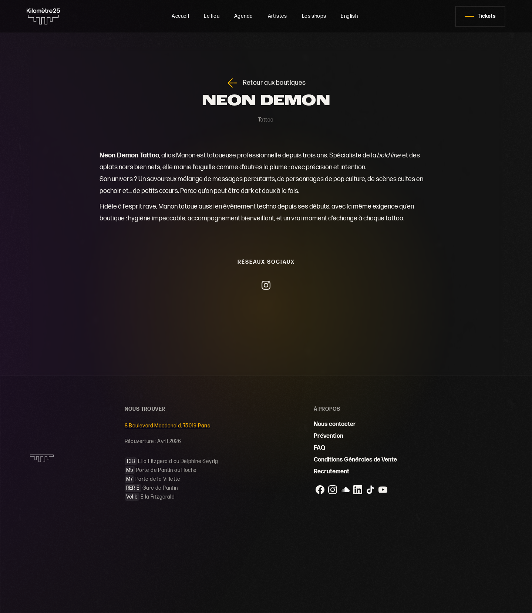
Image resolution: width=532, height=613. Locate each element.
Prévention (328, 436)
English (349, 16)
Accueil (180, 16)
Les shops (314, 16)
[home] (50, 16)
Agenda (243, 16)
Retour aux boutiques (274, 83)
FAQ (319, 448)
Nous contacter (335, 424)
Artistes (277, 16)
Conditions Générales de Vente (355, 459)
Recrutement (331, 471)
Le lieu (211, 16)
